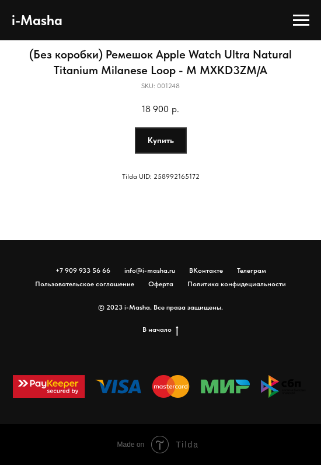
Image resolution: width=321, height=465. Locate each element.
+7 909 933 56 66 (82, 270)
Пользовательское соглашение (84, 284)
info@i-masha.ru (149, 270)
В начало (160, 329)
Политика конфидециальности (236, 284)
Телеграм (251, 270)
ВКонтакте (206, 270)
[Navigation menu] (301, 20)
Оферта (160, 284)
